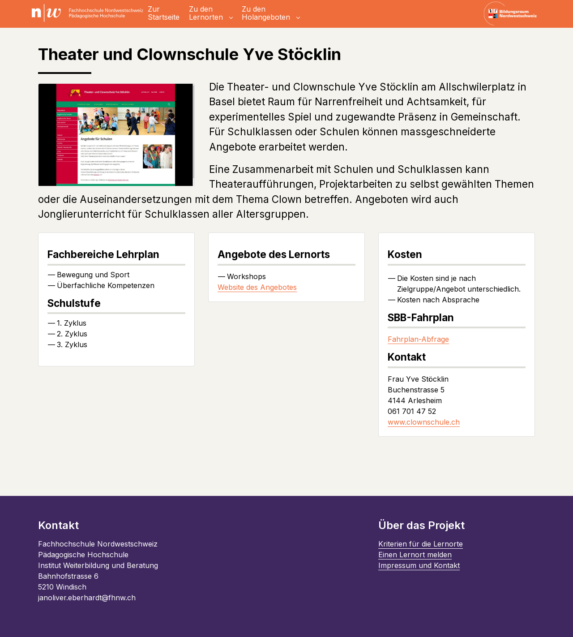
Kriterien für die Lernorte (420, 543)
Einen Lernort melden (415, 554)
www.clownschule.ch (424, 421)
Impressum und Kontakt (419, 565)
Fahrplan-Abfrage (418, 339)
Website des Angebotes (257, 287)
